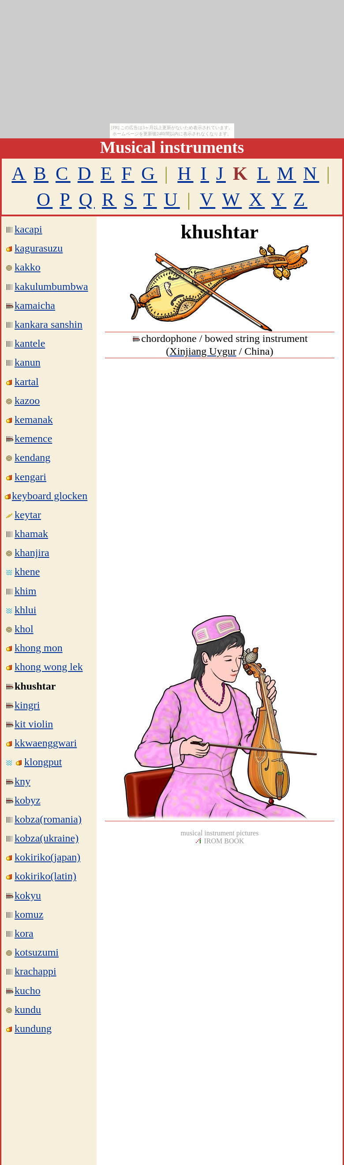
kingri (27, 705)
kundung (33, 1028)
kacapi (28, 229)
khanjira (32, 552)
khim (25, 591)
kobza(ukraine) (47, 838)
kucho (28, 990)
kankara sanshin (48, 324)
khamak (31, 533)
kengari (30, 476)
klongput (43, 762)
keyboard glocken (49, 495)
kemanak (34, 419)
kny (22, 781)
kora (24, 933)
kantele (30, 343)
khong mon (39, 647)
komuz (29, 914)
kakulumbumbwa (51, 286)
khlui (25, 610)
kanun (28, 362)
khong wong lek (49, 666)
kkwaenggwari (46, 743)
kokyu (28, 895)
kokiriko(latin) (45, 876)
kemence (33, 438)
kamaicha (35, 305)
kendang (32, 457)
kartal (27, 381)
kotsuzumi (37, 952)
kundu (28, 1009)
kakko (28, 267)
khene (27, 571)
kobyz (28, 800)
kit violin (34, 724)
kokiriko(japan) (47, 857)
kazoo (27, 400)
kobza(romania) (48, 819)
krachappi (35, 971)
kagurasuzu (39, 248)
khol (24, 628)
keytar (28, 514)
